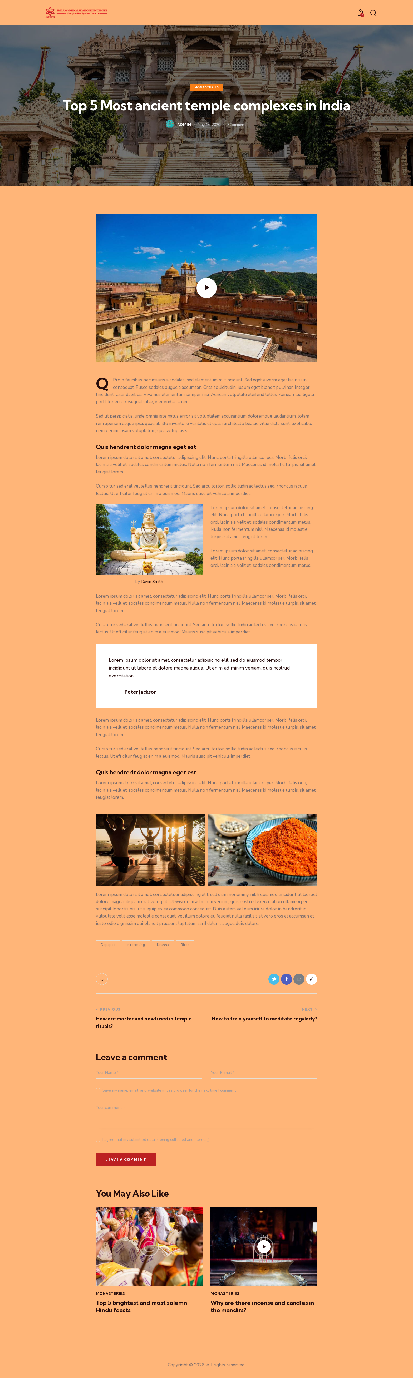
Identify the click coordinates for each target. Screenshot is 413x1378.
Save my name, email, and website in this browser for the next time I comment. (169, 1091)
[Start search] (373, 13)
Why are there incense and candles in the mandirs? (261, 1308)
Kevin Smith (152, 581)
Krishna (163, 945)
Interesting (136, 945)
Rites (185, 945)
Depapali (108, 945)
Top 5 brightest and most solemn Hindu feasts (143, 1308)
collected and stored (187, 1141)
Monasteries (206, 87)
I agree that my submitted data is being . (155, 1140)
